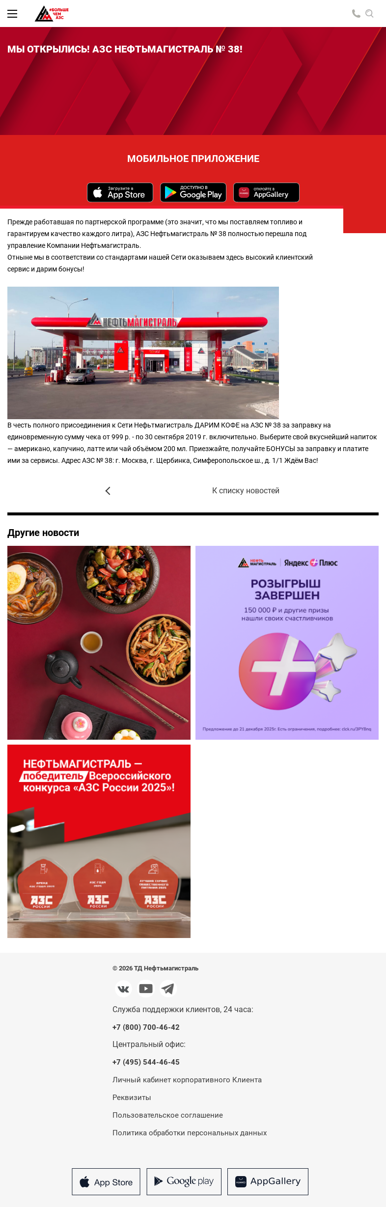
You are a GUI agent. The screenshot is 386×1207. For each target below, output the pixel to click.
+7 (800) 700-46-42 (146, 1027)
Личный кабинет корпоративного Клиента (187, 1079)
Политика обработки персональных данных (189, 1132)
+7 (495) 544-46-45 (146, 1062)
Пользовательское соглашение (167, 1115)
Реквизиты (131, 1097)
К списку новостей (245, 490)
